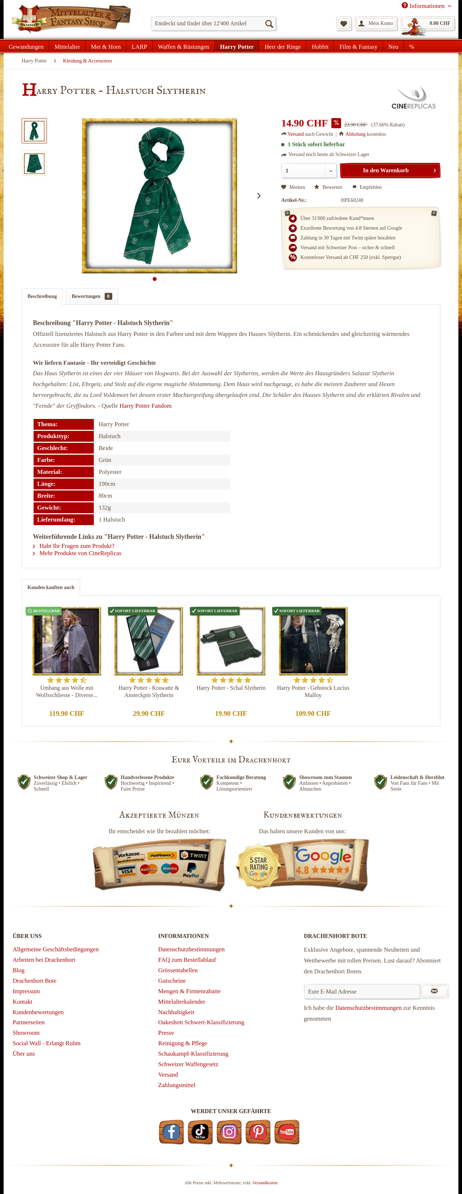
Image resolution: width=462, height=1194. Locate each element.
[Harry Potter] (237, 45)
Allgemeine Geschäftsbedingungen (56, 949)
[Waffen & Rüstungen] (184, 45)
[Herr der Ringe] (282, 45)
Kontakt (22, 1001)
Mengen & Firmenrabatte (189, 991)
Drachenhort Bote (34, 980)
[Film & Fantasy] (358, 45)
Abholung (355, 134)
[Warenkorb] (428, 23)
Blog (19, 970)
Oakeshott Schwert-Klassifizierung (201, 1022)
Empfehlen (367, 187)
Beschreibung (42, 296)
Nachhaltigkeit (176, 1012)
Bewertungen (92, 296)
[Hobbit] (320, 45)
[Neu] (393, 45)
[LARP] (139, 45)
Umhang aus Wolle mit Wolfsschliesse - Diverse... (66, 691)
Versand (296, 134)
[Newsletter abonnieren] (434, 991)
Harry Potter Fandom (145, 405)
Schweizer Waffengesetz (188, 1064)
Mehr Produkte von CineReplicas (77, 553)
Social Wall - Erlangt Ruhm (46, 1043)
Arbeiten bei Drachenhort (44, 959)
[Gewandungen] (26, 45)
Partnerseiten (29, 1022)
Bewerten (328, 187)
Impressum (26, 991)
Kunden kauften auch (50, 587)
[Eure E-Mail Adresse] (362, 991)
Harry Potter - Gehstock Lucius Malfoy (313, 691)
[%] (411, 45)
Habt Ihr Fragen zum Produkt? (73, 545)
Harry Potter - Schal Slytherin (230, 688)
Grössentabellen (178, 970)
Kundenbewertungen (38, 1012)
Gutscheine (172, 980)
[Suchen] (269, 23)
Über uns (24, 1053)
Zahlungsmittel (176, 1085)
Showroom (26, 1032)
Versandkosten (265, 1182)
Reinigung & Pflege (182, 1043)
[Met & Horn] (106, 45)
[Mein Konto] (376, 23)
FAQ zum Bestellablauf (187, 959)
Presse (166, 1032)
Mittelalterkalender (181, 1001)
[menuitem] (213, 23)
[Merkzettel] (344, 23)
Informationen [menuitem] (424, 5)
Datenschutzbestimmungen (191, 949)
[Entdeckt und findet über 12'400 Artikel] (213, 23)
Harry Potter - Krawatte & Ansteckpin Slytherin (148, 691)
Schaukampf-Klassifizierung (193, 1053)
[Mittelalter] (67, 45)
